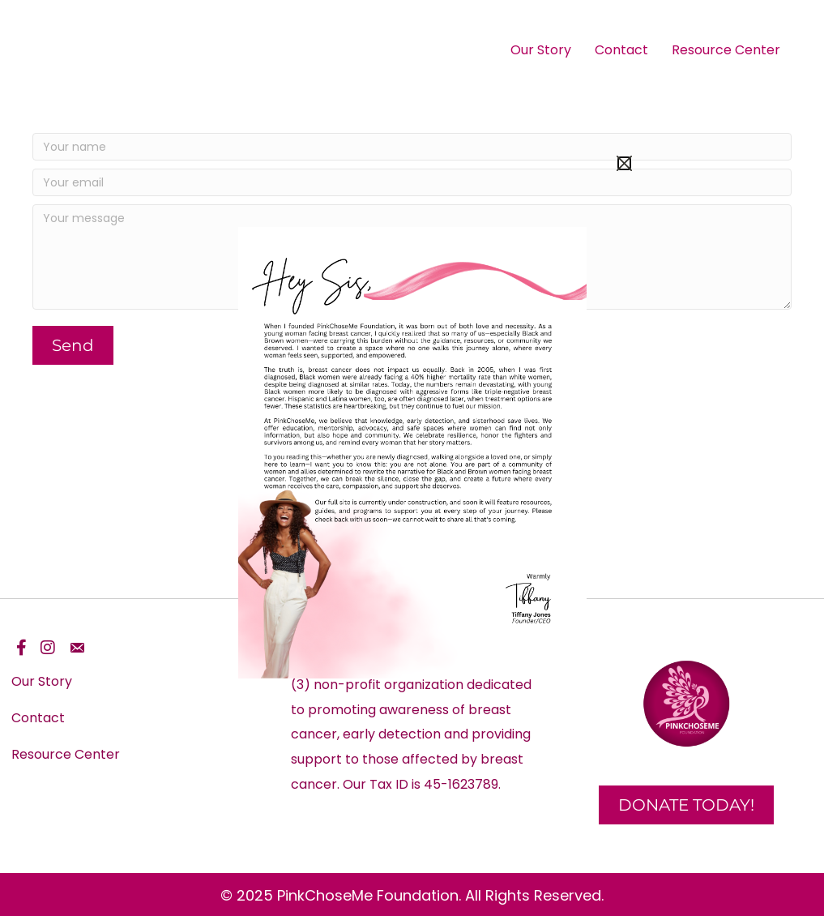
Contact (621, 50)
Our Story (540, 50)
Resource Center (726, 50)
